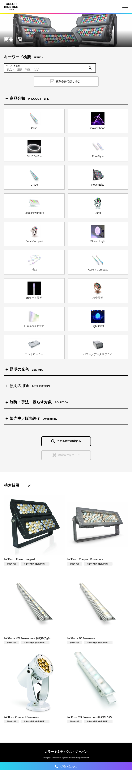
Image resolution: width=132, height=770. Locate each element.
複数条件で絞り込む (68, 81)
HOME (10, 18)
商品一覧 (22, 18)
